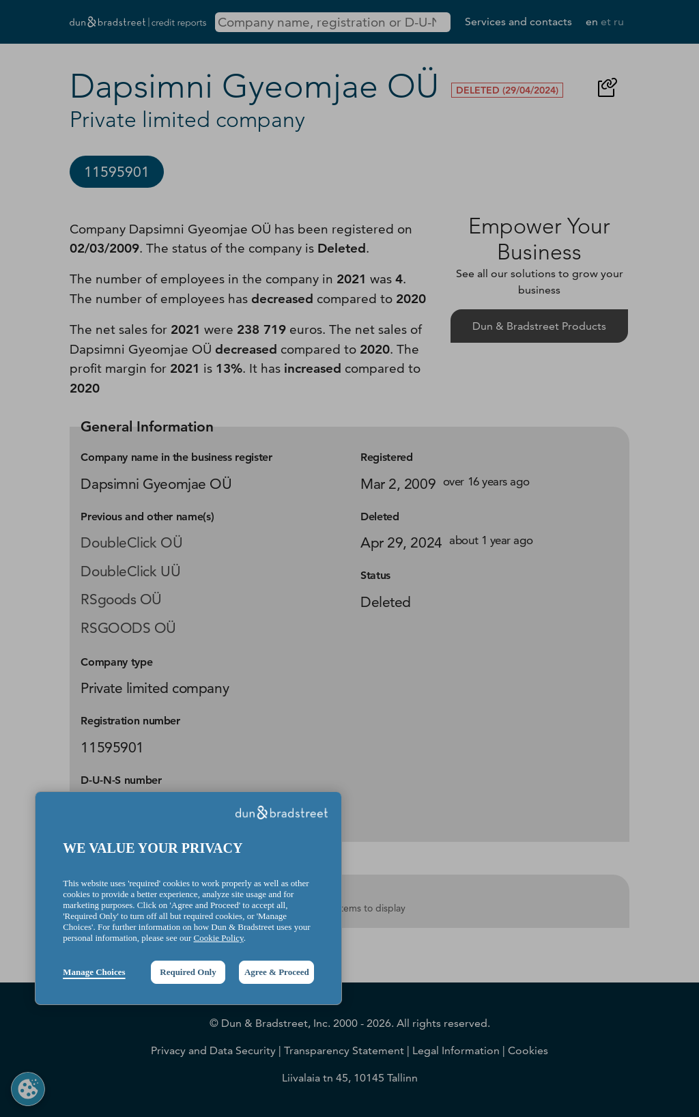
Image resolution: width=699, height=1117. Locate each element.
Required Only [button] (188, 972)
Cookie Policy (219, 938)
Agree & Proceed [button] (276, 972)
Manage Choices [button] (94, 972)
